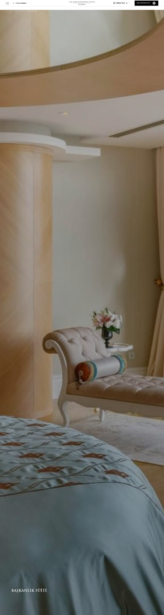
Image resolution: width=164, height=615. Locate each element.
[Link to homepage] (82, 3)
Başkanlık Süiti (32, 11)
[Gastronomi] (49, 8)
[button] (5, 8)
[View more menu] (7, 3)
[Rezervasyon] (146, 3)
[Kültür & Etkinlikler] (152, 8)
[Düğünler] (78, 8)
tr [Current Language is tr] (128, 3)
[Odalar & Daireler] (19, 8)
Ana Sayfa (9, 11)
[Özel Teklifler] (92, 8)
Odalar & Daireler (19, 11)
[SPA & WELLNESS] (65, 8)
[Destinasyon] (133, 8)
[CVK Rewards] (35, 8)
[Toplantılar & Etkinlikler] (113, 8)
